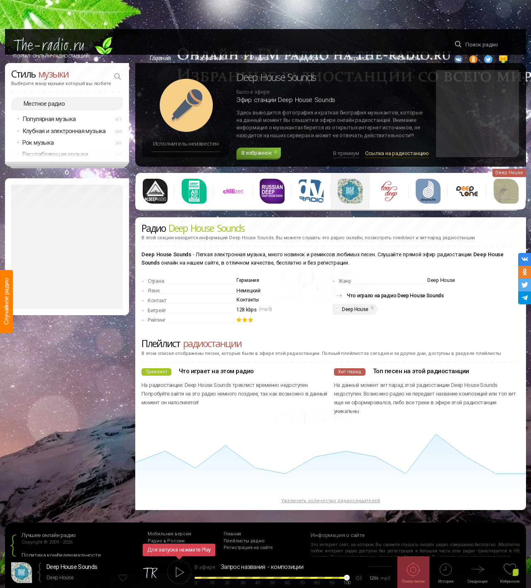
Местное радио (44, 117)
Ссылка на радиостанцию (397, 168)
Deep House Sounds (71, 567)
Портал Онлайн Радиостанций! (51, 56)
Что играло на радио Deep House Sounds (395, 310)
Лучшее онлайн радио (49, 550)
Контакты (247, 314)
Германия (247, 295)
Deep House (355, 323)
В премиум (346, 168)
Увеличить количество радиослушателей (330, 515)
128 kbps (246, 324)
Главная (160, 58)
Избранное (210, 58)
